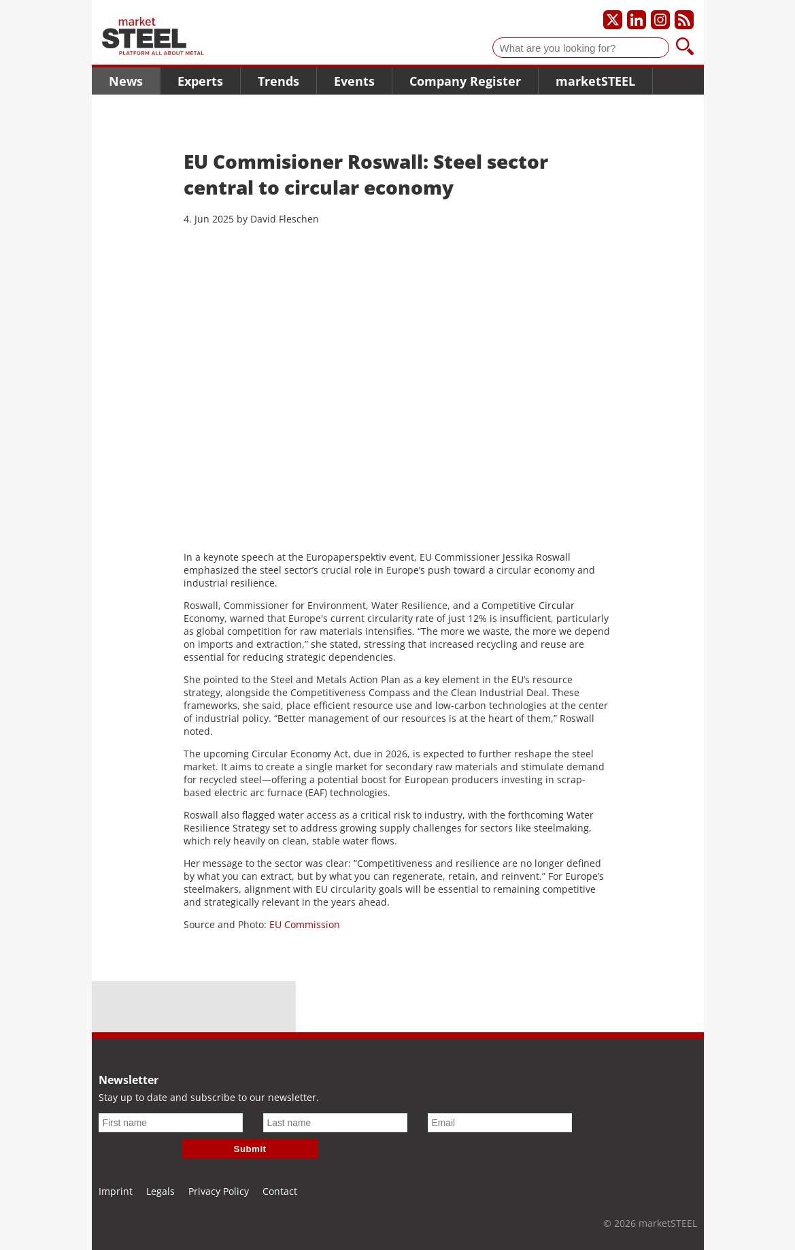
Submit (250, 1149)
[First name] (171, 1122)
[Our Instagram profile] (660, 19)
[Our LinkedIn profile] (636, 19)
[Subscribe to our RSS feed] (684, 19)
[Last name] (335, 1122)
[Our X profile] (612, 19)
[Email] (500, 1122)
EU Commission (304, 924)
